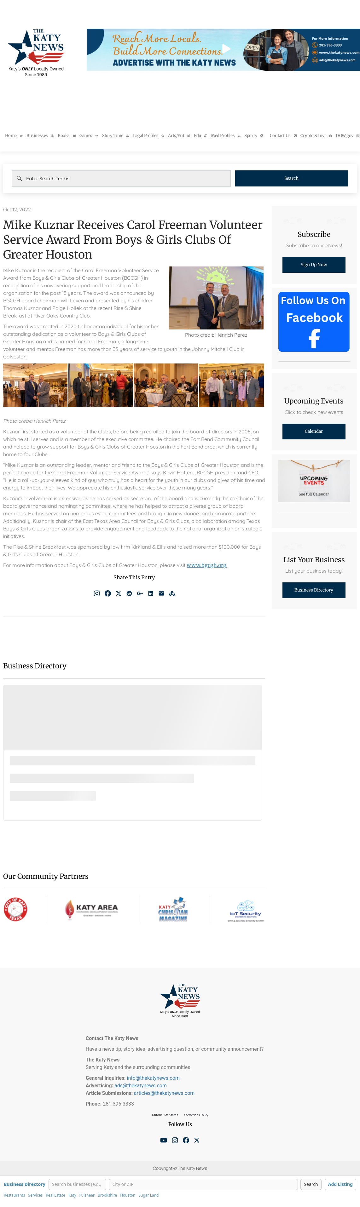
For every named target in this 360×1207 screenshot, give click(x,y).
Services (35, 1195)
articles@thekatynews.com (164, 1093)
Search (304, 178)
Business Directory (24, 1184)
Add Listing (340, 1184)
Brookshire (107, 1195)
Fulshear (87, 1195)
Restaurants (14, 1195)
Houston (127, 1195)
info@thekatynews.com (153, 1078)
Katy (72, 1195)
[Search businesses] (77, 1184)
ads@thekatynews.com (140, 1086)
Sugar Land (148, 1195)
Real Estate (55, 1195)
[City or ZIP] (203, 1184)
